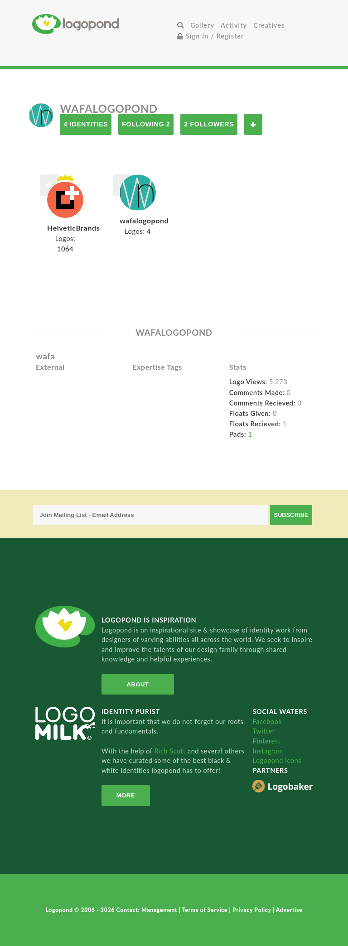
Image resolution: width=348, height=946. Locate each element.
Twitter (263, 731)
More (125, 795)
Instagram (267, 751)
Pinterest (266, 741)
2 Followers (209, 124)
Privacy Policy (252, 910)
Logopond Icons (276, 760)
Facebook (267, 721)
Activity (234, 25)
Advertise (289, 910)
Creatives (269, 25)
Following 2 (146, 124)
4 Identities (85, 124)
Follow (253, 124)
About (138, 684)
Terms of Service (205, 910)
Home (103, 24)
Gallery (202, 25)
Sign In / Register (210, 36)
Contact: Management (147, 910)
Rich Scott (171, 751)
